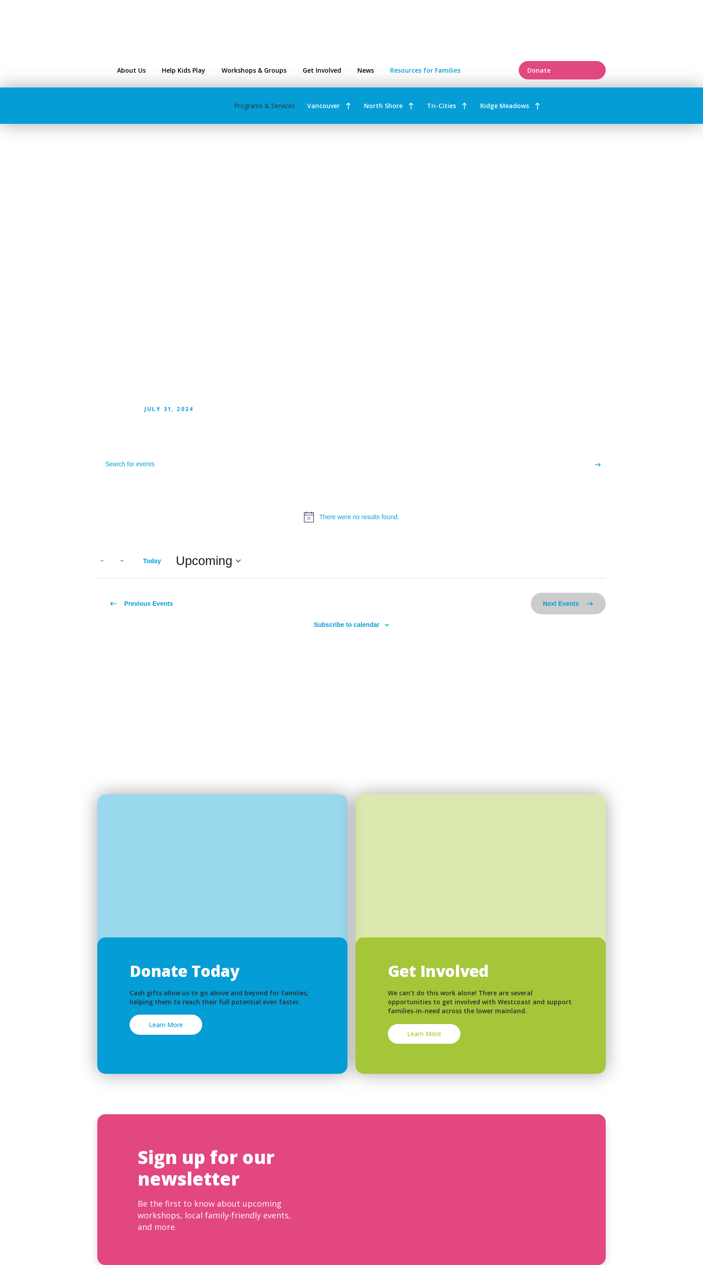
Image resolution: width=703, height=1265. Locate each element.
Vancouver (323, 105)
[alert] (351, 517)
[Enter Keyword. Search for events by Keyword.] (343, 464)
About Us (131, 70)
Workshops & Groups (253, 70)
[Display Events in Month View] (588, 561)
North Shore (383, 105)
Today (152, 561)
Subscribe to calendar (346, 624)
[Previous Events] (102, 561)
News (365, 70)
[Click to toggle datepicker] (208, 561)
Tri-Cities (441, 105)
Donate (562, 70)
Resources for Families (448, 70)
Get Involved (322, 70)
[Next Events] (121, 561)
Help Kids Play (183, 70)
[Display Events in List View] (554, 561)
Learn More (166, 1024)
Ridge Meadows (504, 105)
